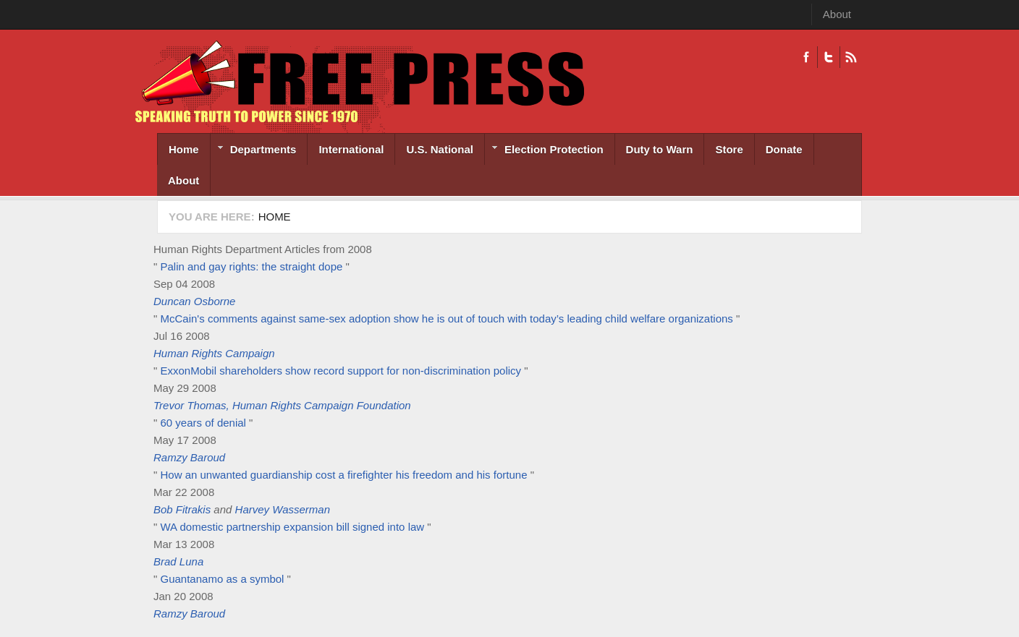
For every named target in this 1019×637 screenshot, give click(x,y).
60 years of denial (205, 422)
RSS (851, 57)
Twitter (828, 57)
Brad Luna (178, 561)
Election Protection (544, 150)
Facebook (806, 57)
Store (729, 149)
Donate (784, 149)
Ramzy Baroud (189, 457)
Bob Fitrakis (182, 509)
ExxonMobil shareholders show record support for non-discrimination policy (341, 370)
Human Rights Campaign (214, 353)
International (351, 149)
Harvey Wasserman (282, 509)
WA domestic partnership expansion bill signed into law (293, 527)
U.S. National (439, 149)
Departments (254, 150)
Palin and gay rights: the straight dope (252, 266)
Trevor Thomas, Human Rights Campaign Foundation (282, 405)
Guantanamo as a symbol (222, 579)
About (837, 14)
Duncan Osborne (194, 301)
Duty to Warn (659, 149)
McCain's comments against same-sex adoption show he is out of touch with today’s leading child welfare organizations (447, 318)
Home (184, 149)
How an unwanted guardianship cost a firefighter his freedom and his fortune (344, 475)
